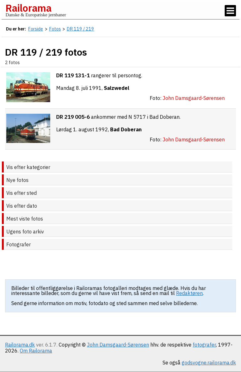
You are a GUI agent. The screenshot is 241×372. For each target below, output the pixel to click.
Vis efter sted (21, 193)
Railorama (28, 7)
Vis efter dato (21, 206)
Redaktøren (189, 293)
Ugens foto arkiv (25, 231)
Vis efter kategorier (28, 167)
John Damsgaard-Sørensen (118, 345)
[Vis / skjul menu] (230, 10)
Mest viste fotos (24, 219)
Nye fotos (17, 180)
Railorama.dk (20, 345)
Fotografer (18, 244)
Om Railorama (36, 350)
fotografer (204, 345)
